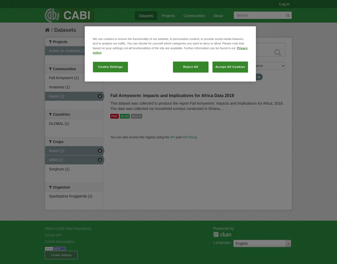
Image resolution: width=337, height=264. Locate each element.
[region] (170, 53)
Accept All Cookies (230, 66)
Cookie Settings (110, 66)
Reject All (190, 66)
